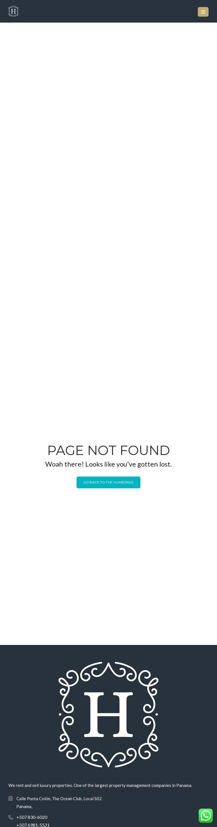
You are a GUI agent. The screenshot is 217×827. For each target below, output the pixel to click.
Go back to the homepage (108, 482)
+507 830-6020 (31, 817)
